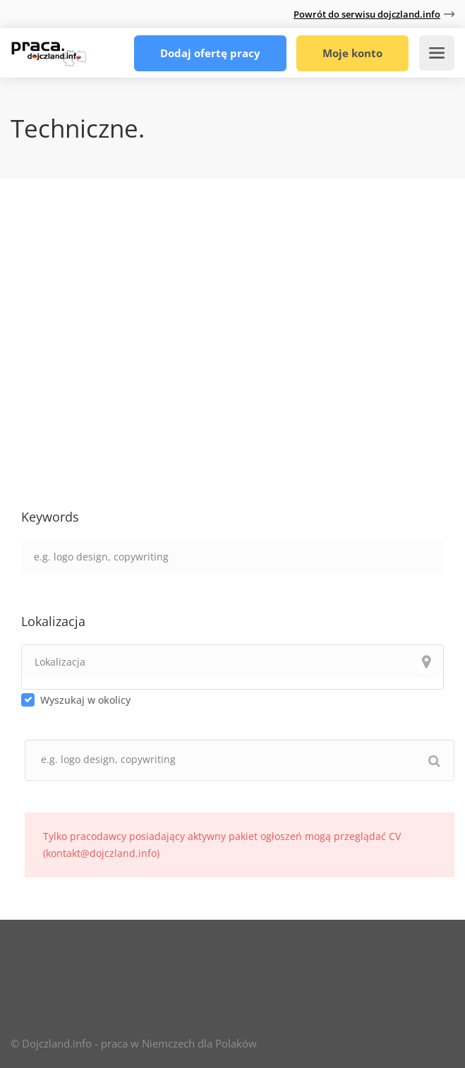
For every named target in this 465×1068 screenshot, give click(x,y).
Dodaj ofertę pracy (210, 53)
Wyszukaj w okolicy (85, 700)
